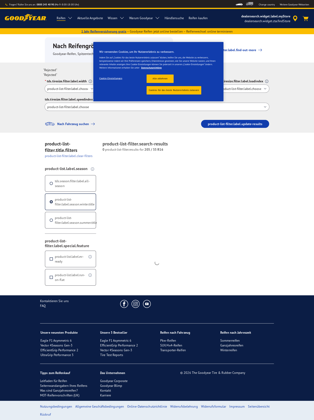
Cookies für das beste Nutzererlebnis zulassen (174, 90)
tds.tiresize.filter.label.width (67, 81)
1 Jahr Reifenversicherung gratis (103, 31)
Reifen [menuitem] (64, 18)
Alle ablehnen (160, 78)
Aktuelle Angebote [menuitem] (90, 18)
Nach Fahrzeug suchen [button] (70, 123)
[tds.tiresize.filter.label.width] (70, 89)
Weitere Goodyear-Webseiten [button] (294, 4)
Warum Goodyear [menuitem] (144, 18)
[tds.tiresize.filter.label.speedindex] (157, 107)
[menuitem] (239, 4)
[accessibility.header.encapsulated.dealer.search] (270, 18)
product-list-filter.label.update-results (235, 124)
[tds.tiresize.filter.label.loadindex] (243, 89)
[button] (90, 81)
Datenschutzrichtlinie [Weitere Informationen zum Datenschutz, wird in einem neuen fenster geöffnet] (151, 67)
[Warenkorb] (305, 18)
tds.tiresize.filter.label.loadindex (240, 81)
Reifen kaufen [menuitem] (198, 18)
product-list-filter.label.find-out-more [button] (228, 50)
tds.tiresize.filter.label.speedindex (69, 99)
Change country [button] (267, 4)
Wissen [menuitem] (116, 18)
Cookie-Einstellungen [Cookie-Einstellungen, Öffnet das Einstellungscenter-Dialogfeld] (110, 78)
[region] (158, 71)
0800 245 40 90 (45, 4)
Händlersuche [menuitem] (174, 18)
